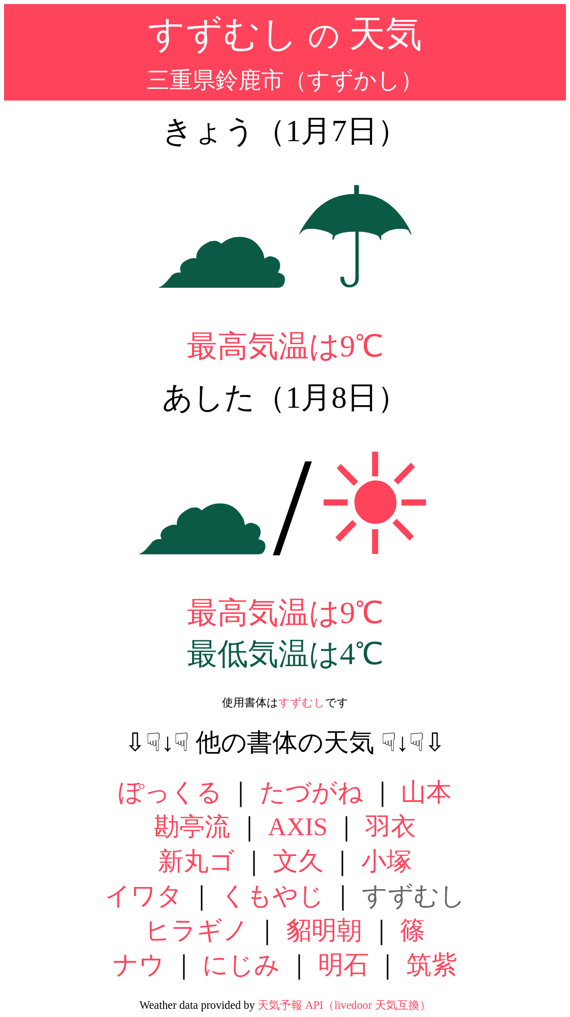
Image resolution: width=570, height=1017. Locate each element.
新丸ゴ (196, 861)
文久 (298, 861)
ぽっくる (170, 792)
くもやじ (272, 895)
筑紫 (431, 964)
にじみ (241, 964)
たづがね (311, 792)
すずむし (301, 702)
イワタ (143, 895)
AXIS (297, 826)
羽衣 (390, 826)
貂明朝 (324, 930)
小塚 (386, 861)
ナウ (139, 964)
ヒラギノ (196, 930)
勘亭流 (192, 826)
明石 (343, 964)
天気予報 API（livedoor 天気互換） (344, 1005)
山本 (426, 792)
